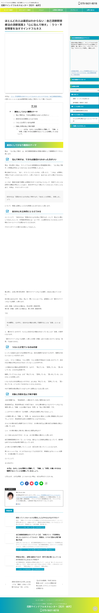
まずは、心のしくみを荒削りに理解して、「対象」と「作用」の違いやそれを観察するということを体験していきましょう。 (38, 131)
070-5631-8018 (87, 3)
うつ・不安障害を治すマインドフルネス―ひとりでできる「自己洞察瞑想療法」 (37, 96)
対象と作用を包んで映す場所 (24, 126)
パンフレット (74, 10)
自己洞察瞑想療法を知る (80, 110)
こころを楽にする (78, 106)
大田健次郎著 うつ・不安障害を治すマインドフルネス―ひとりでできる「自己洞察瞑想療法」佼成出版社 (84, 72)
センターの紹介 (8, 10)
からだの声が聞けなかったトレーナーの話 (85, 119)
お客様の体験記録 (58, 10)
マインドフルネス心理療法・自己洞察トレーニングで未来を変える (49, 601)
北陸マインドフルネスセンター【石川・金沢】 (21, 5)
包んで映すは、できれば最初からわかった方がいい (31, 115)
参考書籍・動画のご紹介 (80, 102)
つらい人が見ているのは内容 (24, 122)
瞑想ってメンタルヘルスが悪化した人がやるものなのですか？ (36, 517)
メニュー (41, 10)
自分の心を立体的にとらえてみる (25, 118)
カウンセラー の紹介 (25, 10)
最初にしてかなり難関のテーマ (24, 111)
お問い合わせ (90, 10)
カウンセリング (59, 597)
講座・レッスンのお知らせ (81, 98)
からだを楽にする (78, 114)
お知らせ (76, 94)
